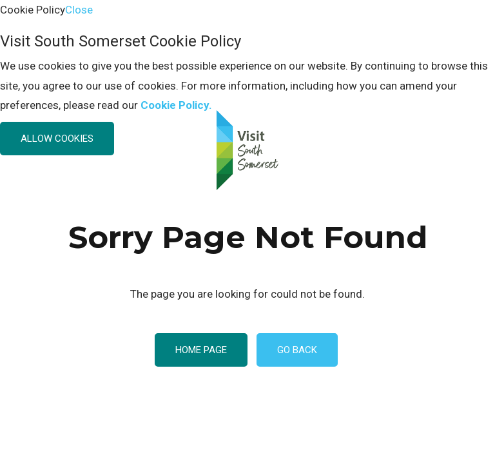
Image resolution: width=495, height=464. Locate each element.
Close (79, 9)
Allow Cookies (57, 138)
